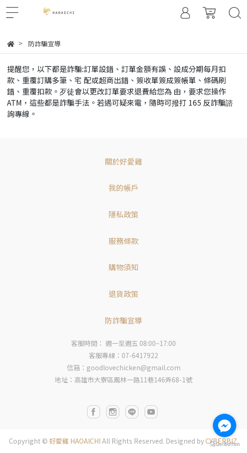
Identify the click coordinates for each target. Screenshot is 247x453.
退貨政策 (123, 293)
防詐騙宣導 (123, 320)
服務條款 (123, 240)
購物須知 (123, 267)
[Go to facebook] (224, 425)
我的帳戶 (123, 187)
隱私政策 (123, 214)
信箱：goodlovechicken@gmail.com (124, 367)
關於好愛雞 (123, 161)
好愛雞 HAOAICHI (75, 441)
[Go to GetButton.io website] (225, 443)
